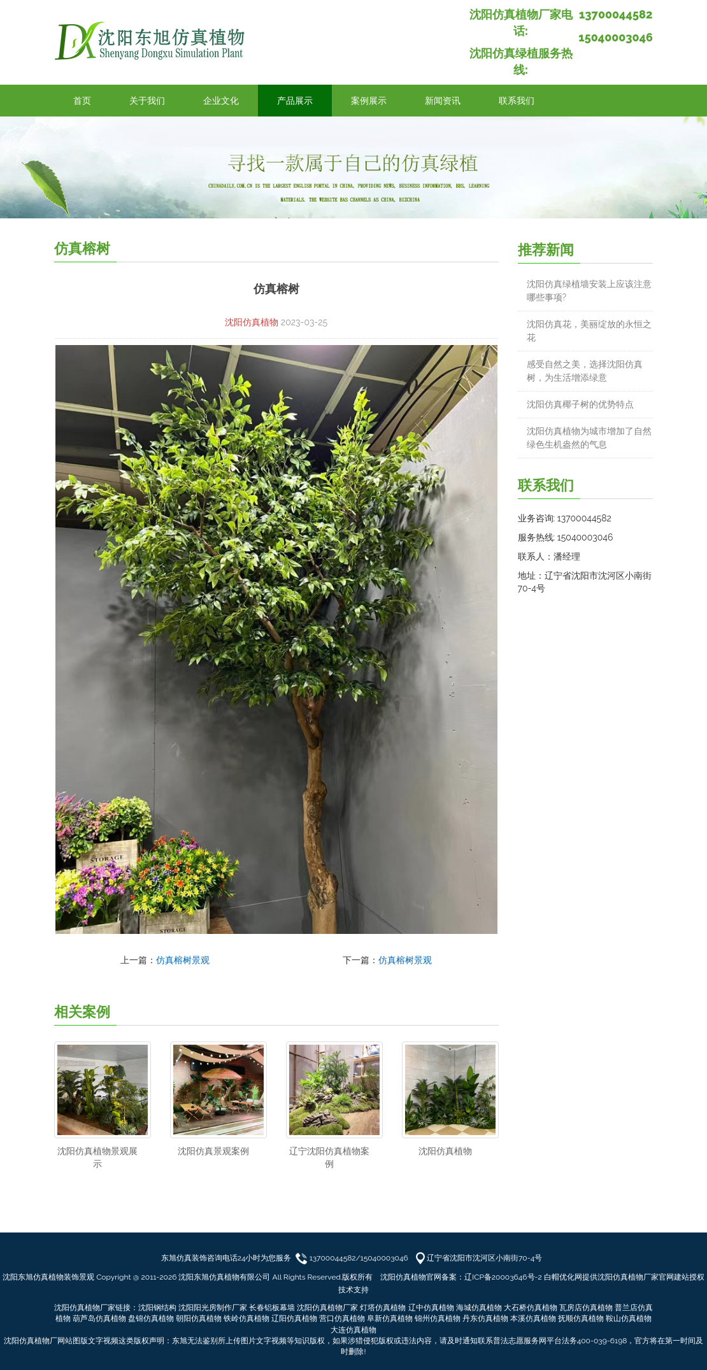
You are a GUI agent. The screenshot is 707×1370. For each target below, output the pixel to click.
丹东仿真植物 (485, 1318)
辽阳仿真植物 (294, 1318)
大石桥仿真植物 (530, 1307)
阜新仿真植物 (390, 1318)
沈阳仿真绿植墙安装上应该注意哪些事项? (589, 290)
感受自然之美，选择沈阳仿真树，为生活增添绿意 (585, 371)
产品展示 (295, 100)
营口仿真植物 (342, 1318)
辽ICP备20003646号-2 (503, 1277)
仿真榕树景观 (183, 960)
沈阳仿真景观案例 (213, 1151)
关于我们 (147, 100)
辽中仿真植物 (431, 1307)
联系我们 (516, 100)
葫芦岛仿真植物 (99, 1318)
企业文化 (221, 100)
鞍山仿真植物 (629, 1318)
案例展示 (369, 100)
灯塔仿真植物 (383, 1307)
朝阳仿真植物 (199, 1318)
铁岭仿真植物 (246, 1318)
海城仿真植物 (479, 1307)
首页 (82, 100)
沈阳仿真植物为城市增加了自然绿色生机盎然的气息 (589, 437)
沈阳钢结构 (157, 1307)
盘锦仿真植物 (151, 1318)
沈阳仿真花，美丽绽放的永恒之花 (589, 330)
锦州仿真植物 (438, 1318)
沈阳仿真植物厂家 (327, 1307)
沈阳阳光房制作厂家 (212, 1307)
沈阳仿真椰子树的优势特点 (580, 404)
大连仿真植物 (353, 1329)
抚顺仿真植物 (581, 1318)
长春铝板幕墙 (272, 1307)
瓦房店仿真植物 (586, 1307)
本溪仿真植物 (533, 1318)
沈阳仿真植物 (251, 322)
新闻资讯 (443, 100)
